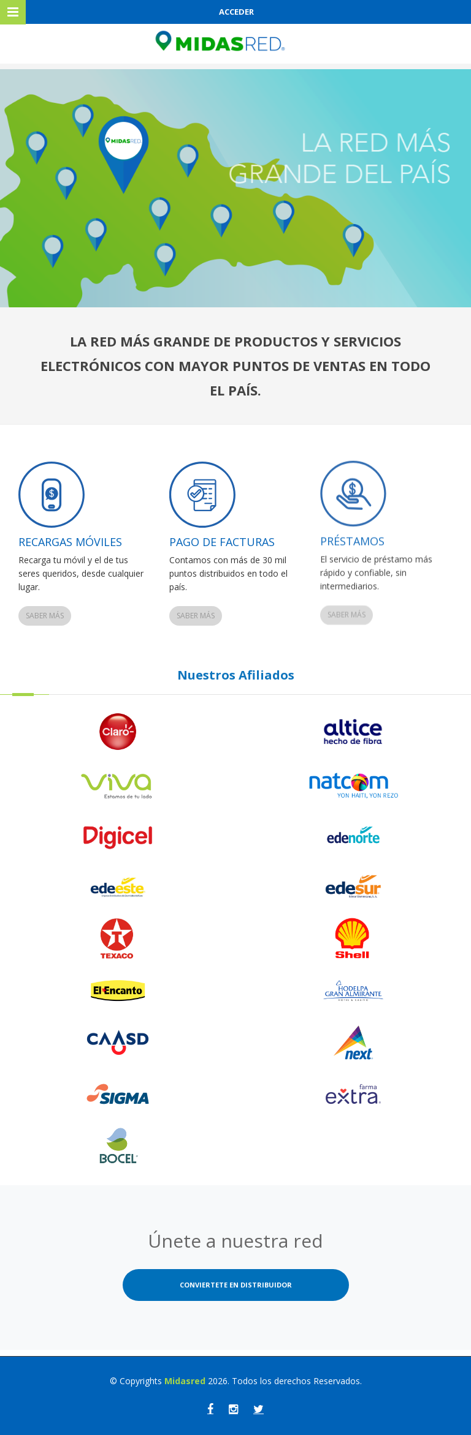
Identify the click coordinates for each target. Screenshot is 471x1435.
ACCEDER (236, 11)
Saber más (45, 615)
